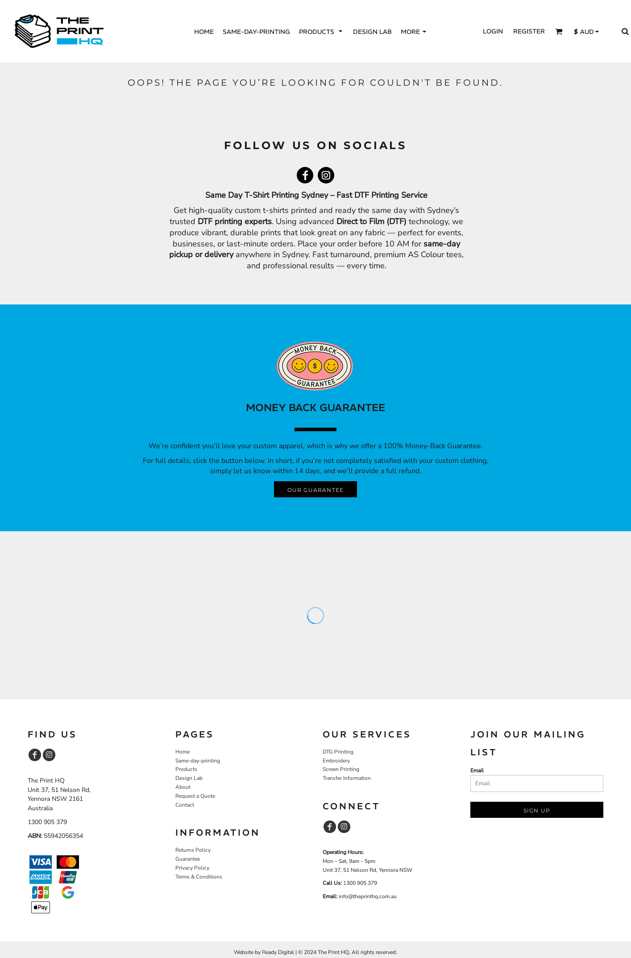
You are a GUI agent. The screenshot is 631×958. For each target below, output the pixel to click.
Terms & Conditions (198, 876)
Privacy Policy (192, 867)
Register (529, 31)
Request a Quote (195, 796)
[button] (322, 31)
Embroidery (336, 760)
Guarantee (187, 858)
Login (493, 31)
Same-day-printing (197, 760)
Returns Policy (193, 850)
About (183, 787)
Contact (184, 804)
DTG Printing (338, 751)
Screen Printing (341, 769)
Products (186, 769)
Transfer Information (347, 778)
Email (477, 770)
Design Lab (189, 778)
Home (182, 751)
